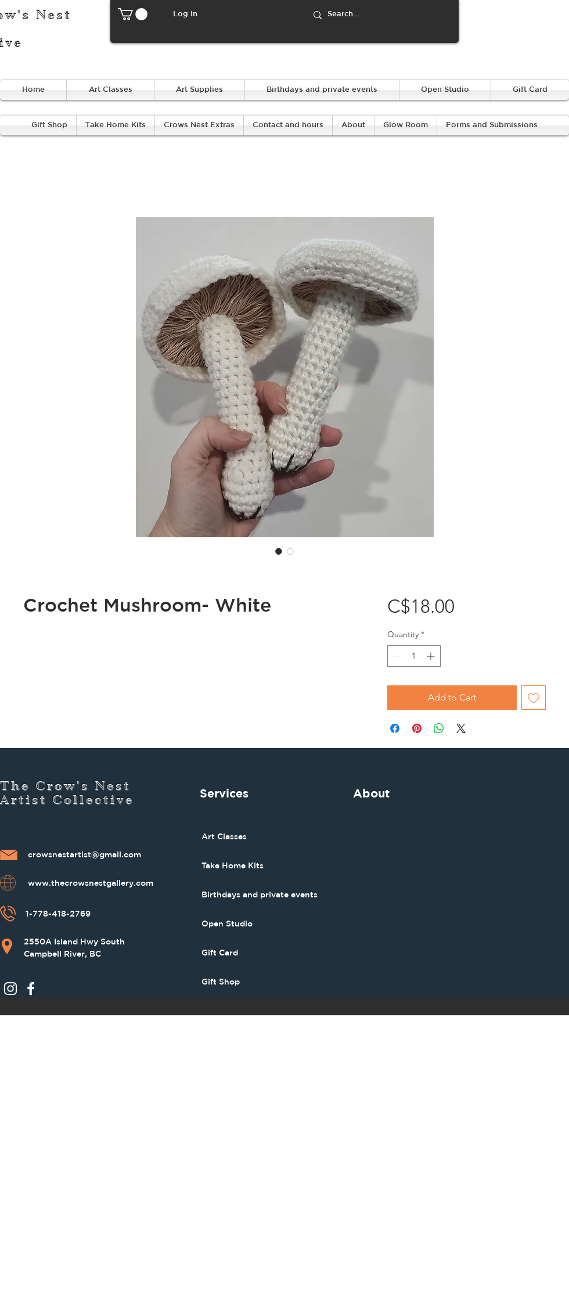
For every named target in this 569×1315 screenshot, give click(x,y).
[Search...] (380, 15)
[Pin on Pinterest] (417, 728)
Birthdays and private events (259, 894)
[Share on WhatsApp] (439, 728)
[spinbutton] (414, 656)
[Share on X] (461, 728)
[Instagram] (10, 988)
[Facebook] (30, 988)
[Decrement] (396, 656)
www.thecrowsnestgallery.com (90, 883)
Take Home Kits (232, 865)
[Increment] (431, 656)
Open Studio (227, 923)
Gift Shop (220, 981)
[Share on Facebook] (395, 728)
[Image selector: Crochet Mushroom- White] (278, 551)
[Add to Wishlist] (533, 697)
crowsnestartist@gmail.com (84, 854)
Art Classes (224, 836)
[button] (132, 14)
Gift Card (219, 952)
